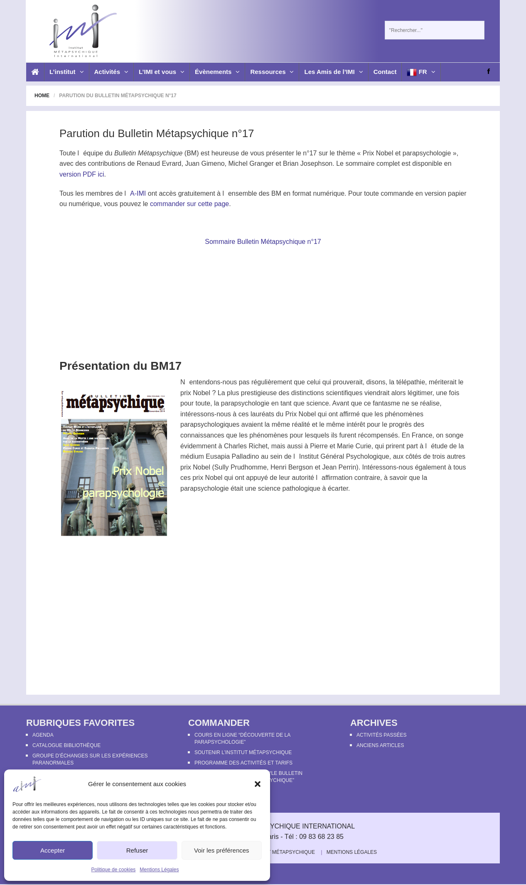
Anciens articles (380, 745)
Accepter (52, 850)
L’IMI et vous (161, 71)
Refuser (137, 850)
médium (192, 456)
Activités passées (381, 735)
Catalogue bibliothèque (66, 745)
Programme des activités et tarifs (243, 763)
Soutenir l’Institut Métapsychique (243, 752)
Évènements (217, 71)
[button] (257, 784)
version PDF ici (81, 174)
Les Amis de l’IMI (333, 71)
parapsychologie (427, 153)
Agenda (43, 735)
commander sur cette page (189, 203)
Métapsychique (160, 153)
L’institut (66, 71)
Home (41, 95)
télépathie (410, 382)
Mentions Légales (159, 870)
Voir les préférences (221, 850)
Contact (385, 71)
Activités (111, 71)
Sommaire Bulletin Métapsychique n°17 (263, 241)
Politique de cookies (113, 870)
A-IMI (138, 193)
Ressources (272, 71)
